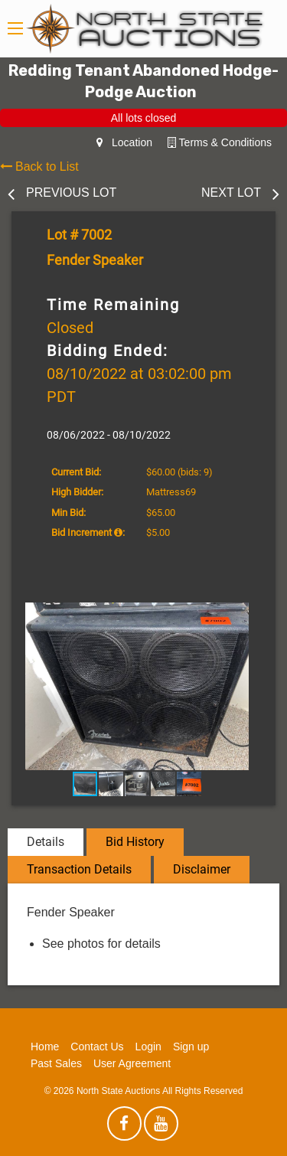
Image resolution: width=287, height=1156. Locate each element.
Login (148, 1046)
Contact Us (96, 1046)
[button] (248, 616)
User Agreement (132, 1063)
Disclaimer (201, 869)
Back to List (39, 166)
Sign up (191, 1046)
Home (45, 1046)
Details (45, 841)
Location (124, 142)
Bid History (135, 841)
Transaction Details (79, 869)
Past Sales (56, 1063)
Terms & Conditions (220, 142)
